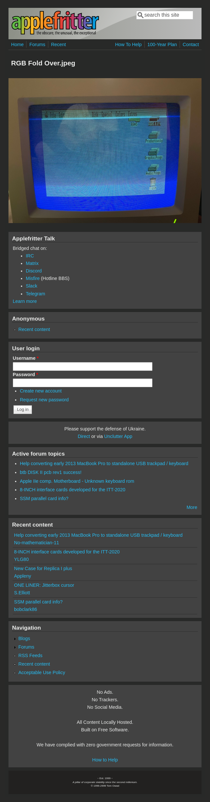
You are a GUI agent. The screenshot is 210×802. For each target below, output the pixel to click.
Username (26, 358)
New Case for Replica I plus (43, 568)
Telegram (35, 293)
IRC (30, 255)
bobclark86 (25, 609)
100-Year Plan (162, 44)
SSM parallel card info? (44, 498)
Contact (191, 44)
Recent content (34, 329)
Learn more (25, 301)
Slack (31, 285)
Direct (84, 436)
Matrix (32, 263)
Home (17, 44)
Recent (58, 44)
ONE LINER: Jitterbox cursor (44, 585)
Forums (37, 44)
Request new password (44, 399)
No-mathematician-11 (36, 542)
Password (25, 374)
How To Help (128, 44)
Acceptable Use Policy (41, 672)
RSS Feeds (30, 655)
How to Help (105, 759)
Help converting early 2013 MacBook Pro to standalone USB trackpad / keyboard (104, 463)
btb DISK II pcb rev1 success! (51, 472)
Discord (34, 270)
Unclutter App (118, 436)
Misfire (33, 278)
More (191, 507)
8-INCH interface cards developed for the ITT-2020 (72, 489)
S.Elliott (22, 592)
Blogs (24, 638)
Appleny (22, 576)
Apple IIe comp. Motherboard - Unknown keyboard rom (77, 481)
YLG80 (21, 559)
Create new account (41, 390)
